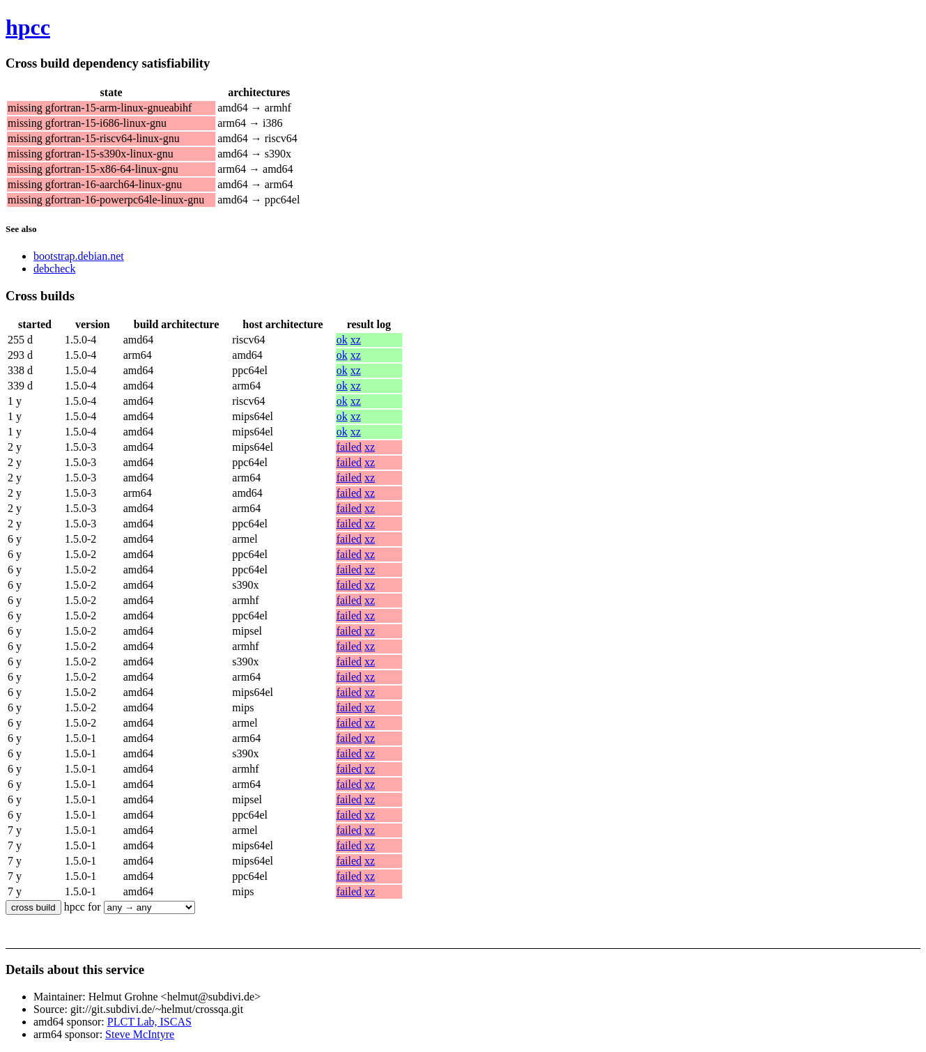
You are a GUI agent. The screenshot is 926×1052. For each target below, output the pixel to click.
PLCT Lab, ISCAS (149, 1022)
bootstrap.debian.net (78, 256)
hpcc (28, 27)
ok (342, 340)
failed (349, 447)
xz (355, 340)
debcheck (54, 268)
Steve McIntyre (139, 1034)
